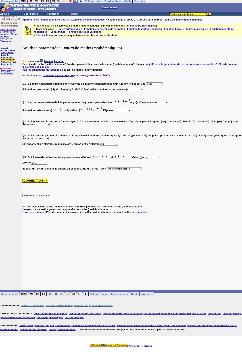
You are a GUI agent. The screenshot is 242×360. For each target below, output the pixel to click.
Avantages (6, 41)
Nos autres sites (7, 73)
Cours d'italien (94, 313)
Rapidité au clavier (197, 313)
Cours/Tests (31, 13)
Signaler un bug (8, 62)
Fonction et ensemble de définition (104, 29)
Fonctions (131, 25)
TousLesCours (119, 294)
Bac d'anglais (56, 317)
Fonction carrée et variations (84, 32)
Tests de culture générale (156, 313)
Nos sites (146, 294)
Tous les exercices (33, 212)
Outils (134, 294)
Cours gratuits (9, 294)
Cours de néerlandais (131, 313)
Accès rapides (8, 50)
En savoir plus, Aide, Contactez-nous (53, 325)
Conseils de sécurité (105, 325)
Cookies (53, 329)
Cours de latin (214, 313)
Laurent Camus (26, 325)
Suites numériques (197, 29)
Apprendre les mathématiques (40, 19)
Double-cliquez (44, 35)
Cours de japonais (178, 313)
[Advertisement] (132, 249)
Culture (94, 294)
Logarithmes (58, 32)
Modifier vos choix (66, 329)
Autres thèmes (147, 25)
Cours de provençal (232, 313)
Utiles (74, 13)
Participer (53, 13)
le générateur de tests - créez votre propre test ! (189, 64)
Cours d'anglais (41, 313)
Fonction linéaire (174, 29)
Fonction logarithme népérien (144, 29)
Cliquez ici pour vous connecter (9, 24)
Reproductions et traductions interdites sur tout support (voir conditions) (151, 325)
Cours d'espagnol (77, 313)
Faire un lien (7, 64)
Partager (59, 61)
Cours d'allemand (111, 313)
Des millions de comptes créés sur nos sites (9, 33)
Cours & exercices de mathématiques (83, 19)
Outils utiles (42, 317)
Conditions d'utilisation (83, 325)
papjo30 (149, 64)
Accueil (4, 13)
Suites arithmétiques (70, 29)
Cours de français (58, 313)
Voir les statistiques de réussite (40, 69)
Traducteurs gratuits (8, 70)
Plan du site (7, 57)
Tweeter (48, 61)
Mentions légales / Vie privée (33, 329)
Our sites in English (74, 317)
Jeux (104, 294)
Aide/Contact (7, 52)
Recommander (8, 59)
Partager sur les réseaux (140, 346)
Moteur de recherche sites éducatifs (18, 317)
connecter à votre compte (58, 75)
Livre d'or (5, 55)
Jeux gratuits (5, 72)
